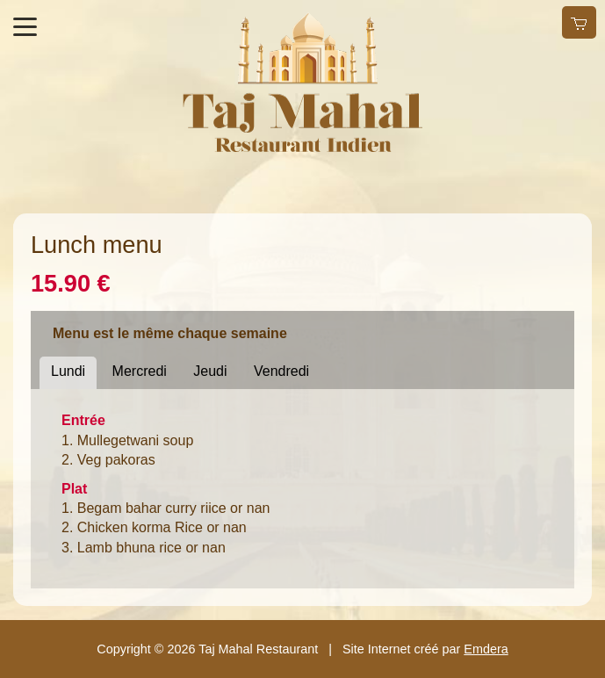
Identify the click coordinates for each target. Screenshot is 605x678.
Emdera (486, 649)
